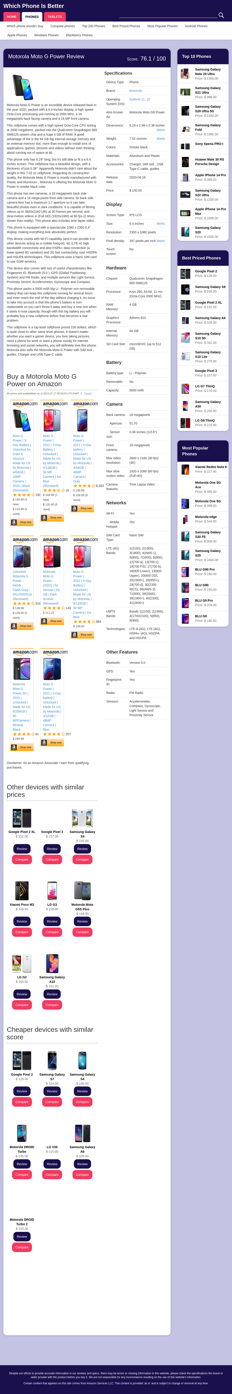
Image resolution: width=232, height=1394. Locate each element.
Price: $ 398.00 (208, 503)
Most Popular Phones (162, 26)
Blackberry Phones (79, 35)
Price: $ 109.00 (210, 320)
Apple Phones (17, 35)
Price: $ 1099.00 (210, 213)
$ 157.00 (52, 834)
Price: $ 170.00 (205, 388)
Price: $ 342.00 (208, 338)
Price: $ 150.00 (205, 587)
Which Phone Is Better (33, 6)
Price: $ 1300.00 (208, 74)
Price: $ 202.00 (208, 406)
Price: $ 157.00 (206, 373)
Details (88, 393)
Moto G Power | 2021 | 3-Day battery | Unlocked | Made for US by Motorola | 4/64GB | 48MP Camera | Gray (82, 458)
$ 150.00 (22, 979)
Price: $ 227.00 (211, 469)
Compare (22, 859)
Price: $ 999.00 (210, 177)
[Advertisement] (52, 1300)
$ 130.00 (82, 1079)
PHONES (32, 17)
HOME (12, 17)
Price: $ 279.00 (208, 356)
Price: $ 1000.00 (208, 232)
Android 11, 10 (139, 99)
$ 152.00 (22, 834)
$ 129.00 (22, 1077)
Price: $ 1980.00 (208, 129)
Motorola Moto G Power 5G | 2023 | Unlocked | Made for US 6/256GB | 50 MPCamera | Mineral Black (22, 706)
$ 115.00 (52, 1149)
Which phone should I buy (25, 26)
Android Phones (196, 26)
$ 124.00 (52, 1079)
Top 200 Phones (93, 26)
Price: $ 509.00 (208, 536)
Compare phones (63, 26)
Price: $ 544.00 (206, 519)
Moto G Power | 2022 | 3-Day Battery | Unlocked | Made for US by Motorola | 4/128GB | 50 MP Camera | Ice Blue (82, 594)
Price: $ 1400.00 (208, 111)
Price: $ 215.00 (205, 423)
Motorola (135, 91)
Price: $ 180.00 (205, 572)
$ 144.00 (82, 909)
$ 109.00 (82, 1151)
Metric (161, 130)
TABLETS (55, 17)
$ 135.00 (22, 1151)
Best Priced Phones (126, 26)
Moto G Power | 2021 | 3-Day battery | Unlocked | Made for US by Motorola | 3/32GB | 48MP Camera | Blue (52, 706)
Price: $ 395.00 (208, 487)
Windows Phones (46, 35)
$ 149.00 (22, 907)
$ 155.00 (82, 836)
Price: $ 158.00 (210, 289)
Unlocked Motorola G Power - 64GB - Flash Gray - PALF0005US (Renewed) (22, 585)
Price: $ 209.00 (205, 603)
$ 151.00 (52, 981)
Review (22, 849)
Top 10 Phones (196, 56)
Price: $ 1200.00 (208, 195)
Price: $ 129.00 (206, 273)
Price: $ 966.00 (208, 92)
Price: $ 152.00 (208, 305)
